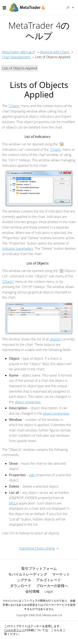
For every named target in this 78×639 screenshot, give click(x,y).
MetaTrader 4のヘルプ (18, 52)
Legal (49, 591)
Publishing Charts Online (37, 548)
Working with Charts (54, 52)
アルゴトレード (48, 579)
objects (55, 339)
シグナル (24, 579)
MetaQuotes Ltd (52, 615)
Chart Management (16, 57)
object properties (27, 402)
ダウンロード (20, 585)
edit (32, 475)
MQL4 (13, 503)
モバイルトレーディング (27, 574)
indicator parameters (17, 248)
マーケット (61, 574)
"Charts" (14, 106)
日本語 (68, 7)
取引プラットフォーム (39, 568)
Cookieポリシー (14, 630)
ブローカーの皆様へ (52, 585)
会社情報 (32, 591)
